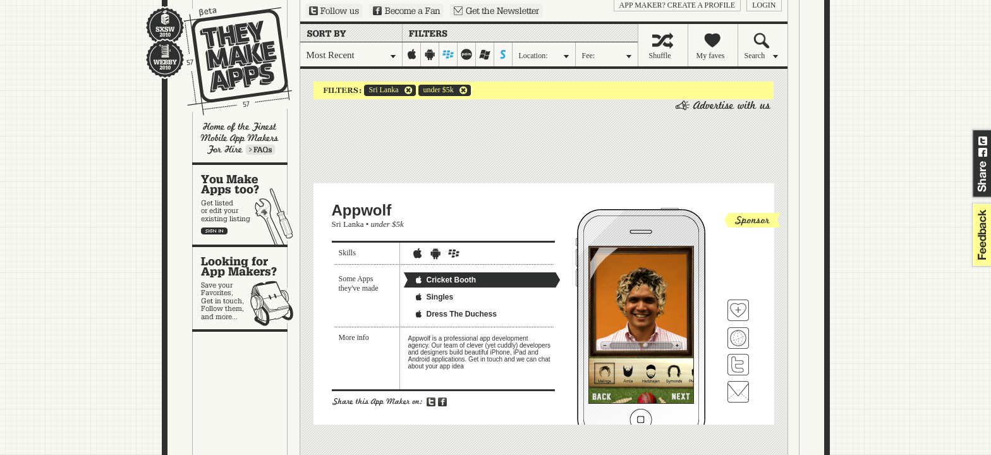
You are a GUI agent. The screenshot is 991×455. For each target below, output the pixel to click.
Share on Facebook (982, 152)
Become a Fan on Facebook (406, 11)
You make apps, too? (246, 205)
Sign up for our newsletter (496, 11)
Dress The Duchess (455, 314)
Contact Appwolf (738, 392)
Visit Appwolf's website (738, 338)
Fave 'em (738, 310)
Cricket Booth (445, 280)
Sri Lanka (381, 90)
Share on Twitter (982, 140)
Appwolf (362, 210)
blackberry (448, 54)
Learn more (260, 150)
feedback (980, 234)
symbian (503, 54)
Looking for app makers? (246, 288)
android (430, 54)
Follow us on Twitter (334, 11)
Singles (434, 297)
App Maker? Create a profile (677, 5)
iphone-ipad (412, 54)
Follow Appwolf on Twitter (738, 364)
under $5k (436, 90)
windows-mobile (485, 54)
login (763, 5)
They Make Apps (229, 61)
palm (467, 54)
